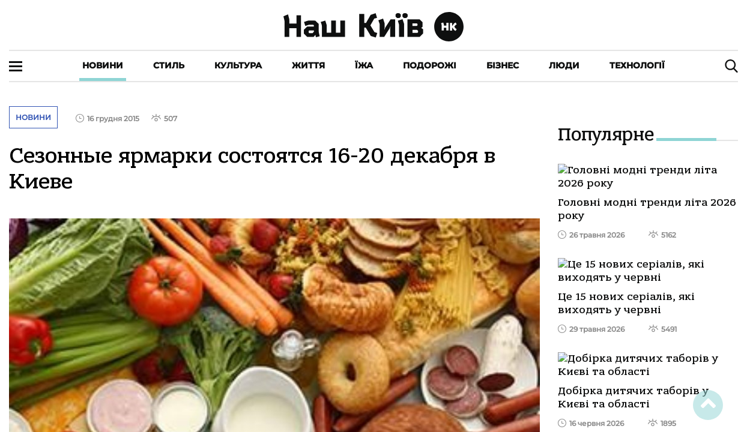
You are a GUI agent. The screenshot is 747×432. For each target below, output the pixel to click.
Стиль (168, 65)
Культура (238, 65)
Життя (308, 65)
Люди (564, 65)
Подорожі (429, 65)
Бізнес (502, 65)
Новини (102, 65)
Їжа (364, 65)
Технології (637, 65)
